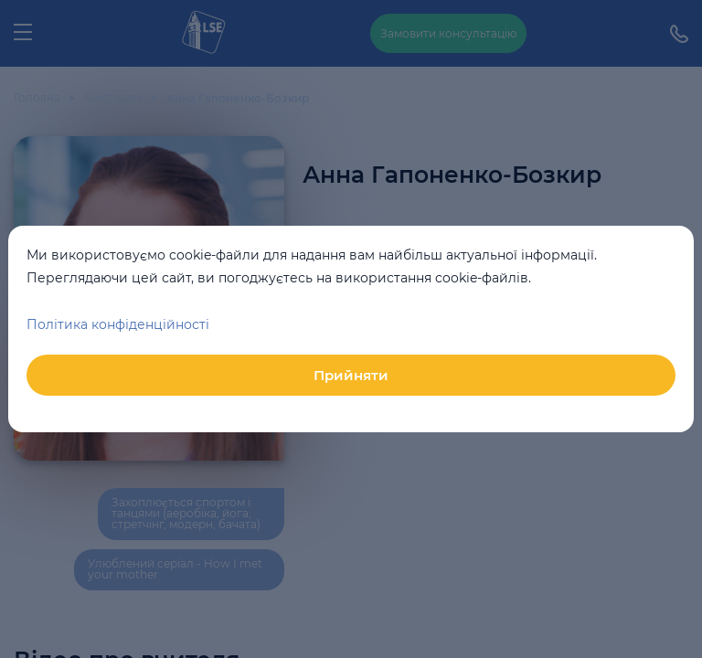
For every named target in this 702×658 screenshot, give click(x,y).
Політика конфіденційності (118, 324)
